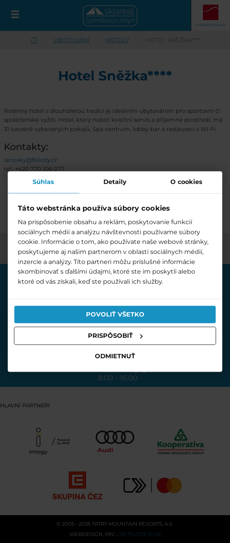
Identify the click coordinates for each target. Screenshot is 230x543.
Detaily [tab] (115, 182)
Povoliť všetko (115, 314)
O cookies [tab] (186, 182)
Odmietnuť (115, 356)
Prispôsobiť (115, 335)
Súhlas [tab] (43, 182)
